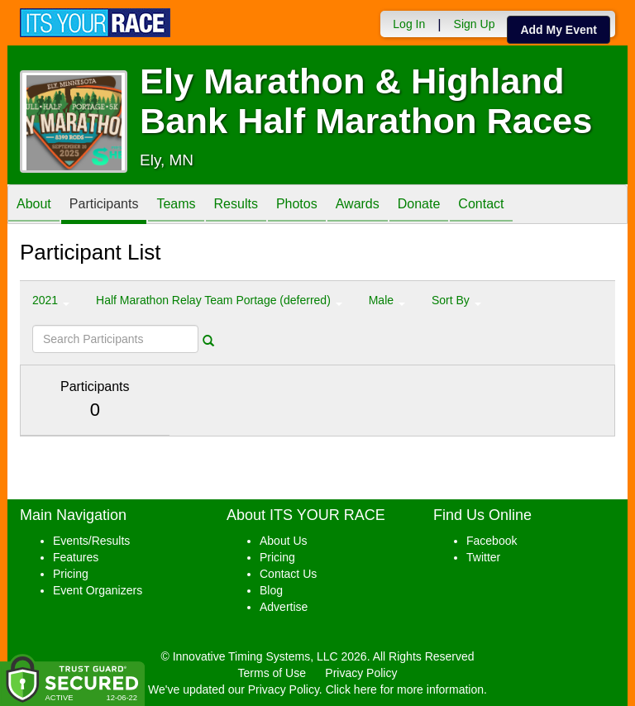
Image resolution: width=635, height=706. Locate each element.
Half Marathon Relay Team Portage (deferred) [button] (219, 300)
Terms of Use (272, 673)
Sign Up (474, 24)
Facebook (491, 540)
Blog (271, 590)
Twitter (483, 557)
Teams (175, 205)
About (34, 205)
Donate (419, 205)
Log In (409, 24)
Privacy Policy (361, 673)
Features (75, 557)
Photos (297, 205)
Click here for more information (405, 689)
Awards (358, 205)
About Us (284, 540)
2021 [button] (50, 300)
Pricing (70, 573)
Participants (104, 205)
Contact (481, 205)
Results (236, 205)
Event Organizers (97, 590)
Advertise (284, 606)
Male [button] (387, 300)
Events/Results (91, 540)
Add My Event (558, 29)
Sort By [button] (456, 300)
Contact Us (288, 573)
